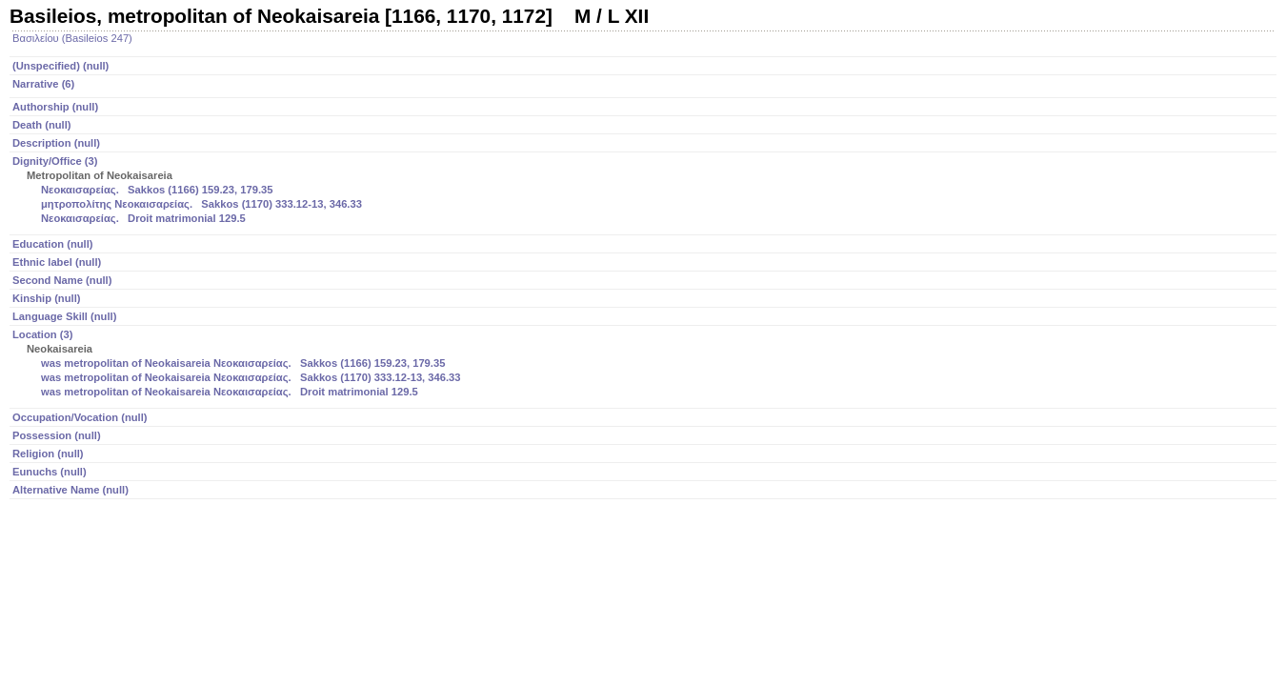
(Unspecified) (60, 65)
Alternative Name (70, 489)
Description (56, 143)
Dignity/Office (644, 191)
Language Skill (64, 316)
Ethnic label (56, 262)
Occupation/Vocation (80, 417)
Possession (56, 435)
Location (644, 364)
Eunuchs (49, 471)
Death (41, 125)
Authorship (55, 106)
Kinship (46, 298)
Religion (48, 453)
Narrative (43, 84)
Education (52, 244)
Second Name (61, 280)
